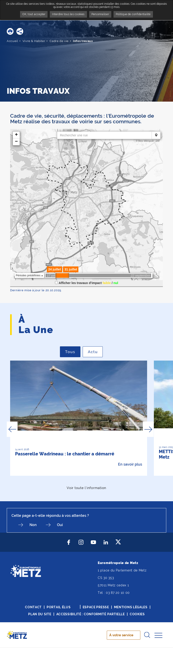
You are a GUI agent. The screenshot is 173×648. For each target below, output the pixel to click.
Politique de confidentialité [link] (133, 14)
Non (33, 525)
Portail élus (59, 607)
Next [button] (148, 429)
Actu (95, 352)
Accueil (12, 41)
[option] (78, 418)
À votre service (121, 635)
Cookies (137, 614)
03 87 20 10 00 (118, 592)
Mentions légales (131, 607)
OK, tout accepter (33, 14)
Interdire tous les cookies (68, 14)
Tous (72, 352)
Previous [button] (12, 429)
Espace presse (96, 607)
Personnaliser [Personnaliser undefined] (100, 14)
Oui (60, 525)
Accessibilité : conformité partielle (90, 614)
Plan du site (39, 614)
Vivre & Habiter (34, 41)
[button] (10, 31)
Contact (33, 607)
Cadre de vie (59, 41)
